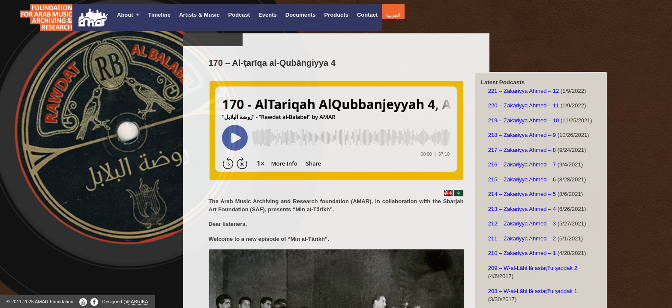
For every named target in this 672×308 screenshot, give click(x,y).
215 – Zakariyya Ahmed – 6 (522, 179)
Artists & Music (199, 15)
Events (267, 15)
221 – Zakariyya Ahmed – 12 (523, 91)
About (128, 15)
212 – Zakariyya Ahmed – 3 (522, 223)
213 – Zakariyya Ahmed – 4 (522, 209)
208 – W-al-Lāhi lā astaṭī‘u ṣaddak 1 (532, 291)
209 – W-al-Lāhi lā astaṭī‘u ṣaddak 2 (532, 268)
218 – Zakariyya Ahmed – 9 (522, 135)
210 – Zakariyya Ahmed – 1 (522, 253)
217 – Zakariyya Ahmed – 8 (522, 150)
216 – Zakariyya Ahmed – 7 (522, 164)
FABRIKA (138, 301)
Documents (300, 15)
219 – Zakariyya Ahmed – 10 (523, 120)
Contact (367, 15)
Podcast (239, 15)
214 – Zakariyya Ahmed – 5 (522, 194)
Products (336, 15)
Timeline (159, 15)
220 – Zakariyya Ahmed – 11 (523, 105)
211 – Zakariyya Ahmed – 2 (522, 238)
